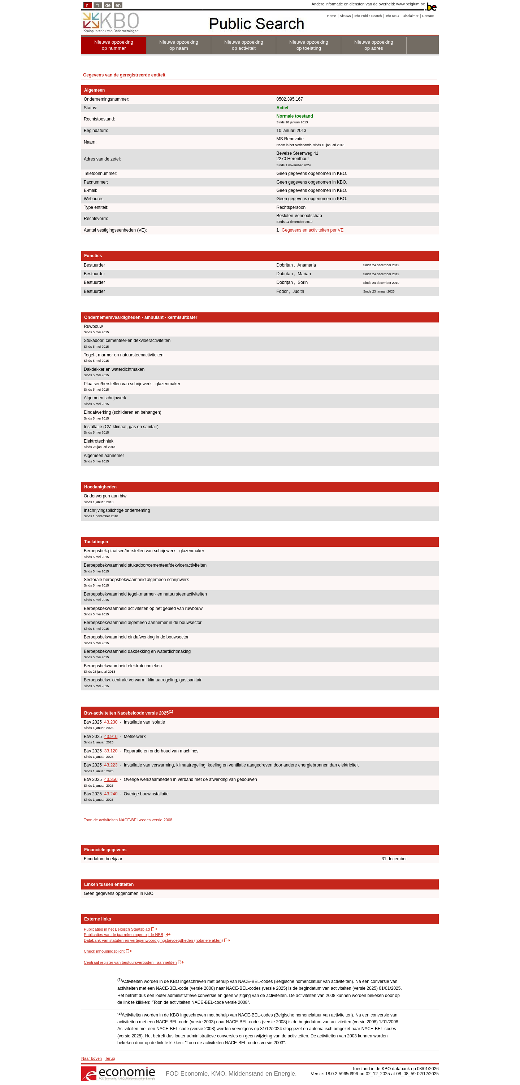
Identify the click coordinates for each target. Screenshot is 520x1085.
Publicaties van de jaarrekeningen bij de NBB (123, 934)
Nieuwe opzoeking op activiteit (243, 45)
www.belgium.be (410, 4)
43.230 (111, 722)
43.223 (111, 765)
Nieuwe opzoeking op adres (373, 45)
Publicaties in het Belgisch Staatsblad (117, 929)
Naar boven (91, 1058)
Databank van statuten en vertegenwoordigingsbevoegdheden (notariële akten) (153, 940)
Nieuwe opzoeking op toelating (308, 45)
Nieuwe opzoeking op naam (178, 45)
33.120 (111, 751)
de (108, 5)
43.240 (111, 793)
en (118, 5)
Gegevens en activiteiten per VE (312, 230)
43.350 (111, 779)
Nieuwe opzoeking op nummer (113, 45)
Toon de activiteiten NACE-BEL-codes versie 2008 (128, 820)
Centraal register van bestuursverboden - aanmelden (130, 962)
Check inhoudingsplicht (104, 951)
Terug (110, 1058)
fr (97, 5)
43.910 (111, 736)
